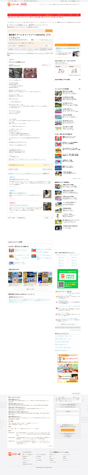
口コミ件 (49, 39)
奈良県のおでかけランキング (42, 300)
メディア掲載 (38, 460)
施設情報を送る (22, 45)
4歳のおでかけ (61, 260)
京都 (46, 17)
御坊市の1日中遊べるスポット (61, 344)
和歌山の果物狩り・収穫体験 (13, 419)
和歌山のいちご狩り (46, 417)
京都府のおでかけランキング (43, 299)
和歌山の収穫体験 (37, 405)
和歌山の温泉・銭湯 (12, 417)
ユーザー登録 (10, 428)
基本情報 (11, 49)
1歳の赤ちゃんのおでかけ (74, 254)
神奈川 (22, 17)
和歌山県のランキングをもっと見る (67, 324)
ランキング (39, 15)
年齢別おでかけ (48, 15)
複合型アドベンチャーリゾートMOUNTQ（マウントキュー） (27, 53)
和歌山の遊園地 (11, 400)
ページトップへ (76, 393)
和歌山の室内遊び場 (22, 413)
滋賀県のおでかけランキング (30, 299)
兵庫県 (70, 327)
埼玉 (27, 17)
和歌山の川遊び (21, 409)
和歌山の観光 (10, 401)
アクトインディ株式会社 (63, 452)
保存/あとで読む (63, 1)
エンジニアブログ (53, 462)
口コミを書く (12, 45)
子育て (70, 15)
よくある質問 (38, 456)
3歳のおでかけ (74, 257)
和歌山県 (78, 327)
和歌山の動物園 (18, 400)
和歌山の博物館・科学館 (37, 413)
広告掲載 (24, 458)
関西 (42, 17)
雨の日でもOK (62, 4)
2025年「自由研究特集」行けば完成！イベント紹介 (18, 424)
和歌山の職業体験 (44, 405)
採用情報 (51, 460)
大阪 (44, 17)
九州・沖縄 (59, 17)
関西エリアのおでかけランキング (16, 299)
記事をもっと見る (30, 289)
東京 (20, 17)
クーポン (24, 49)
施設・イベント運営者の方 (27, 454)
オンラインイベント (28, 15)
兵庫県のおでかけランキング (28, 300)
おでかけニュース (60, 15)
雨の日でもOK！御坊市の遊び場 (62, 341)
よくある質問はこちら (68, 434)
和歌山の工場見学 (11, 405)
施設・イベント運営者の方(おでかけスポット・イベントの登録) (26, 428)
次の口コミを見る (47, 169)
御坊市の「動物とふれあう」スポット (63, 338)
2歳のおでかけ (61, 257)
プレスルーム (38, 458)
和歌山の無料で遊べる (22, 408)
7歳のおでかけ (74, 262)
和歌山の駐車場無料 (31, 408)
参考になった (45, 65)
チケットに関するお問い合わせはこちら (67, 433)
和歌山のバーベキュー (26, 400)
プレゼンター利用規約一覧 (41, 454)
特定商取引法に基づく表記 (27, 464)
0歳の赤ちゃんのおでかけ (61, 254)
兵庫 (49, 17)
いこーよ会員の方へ (67, 436)
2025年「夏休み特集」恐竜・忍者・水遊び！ (16, 423)
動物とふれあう (69, 4)
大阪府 (66, 327)
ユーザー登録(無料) (71, 1)
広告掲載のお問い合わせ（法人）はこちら (68, 426)
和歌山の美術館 (46, 413)
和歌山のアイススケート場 (29, 417)
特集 (77, 15)
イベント (18, 15)
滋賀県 (59, 327)
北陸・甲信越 (37, 17)
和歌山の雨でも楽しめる (13, 413)
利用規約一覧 (25, 456)
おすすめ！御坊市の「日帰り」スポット (64, 336)
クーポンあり (49, 30)
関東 (18, 17)
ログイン (78, 1)
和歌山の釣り (33, 400)
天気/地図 (50, 49)
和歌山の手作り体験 (19, 405)
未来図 (64, 456)
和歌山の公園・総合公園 (13, 409)
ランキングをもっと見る (75, 330)
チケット (17, 49)
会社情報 (64, 458)
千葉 (25, 17)
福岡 (62, 17)
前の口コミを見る (13, 169)
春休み (58, 4)
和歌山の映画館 (29, 413)
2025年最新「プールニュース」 (32, 423)
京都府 (63, 327)
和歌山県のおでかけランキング (15, 302)
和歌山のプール (45, 400)
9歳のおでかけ (74, 265)
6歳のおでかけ (61, 262)
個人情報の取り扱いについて (67, 424)
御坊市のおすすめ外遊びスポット (62, 350)
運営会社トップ (52, 454)
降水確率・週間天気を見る (75, 75)
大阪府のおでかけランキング (15, 300)
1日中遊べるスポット (77, 4)
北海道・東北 (10, 17)
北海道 (14, 17)
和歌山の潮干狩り (38, 417)
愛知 (32, 17)
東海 (30, 17)
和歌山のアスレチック (40, 408)
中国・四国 (53, 17)
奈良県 (74, 327)
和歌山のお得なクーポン (13, 408)
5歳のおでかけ (74, 260)
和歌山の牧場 (39, 400)
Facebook (24, 462)
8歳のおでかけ (61, 265)
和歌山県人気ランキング (15, 43)
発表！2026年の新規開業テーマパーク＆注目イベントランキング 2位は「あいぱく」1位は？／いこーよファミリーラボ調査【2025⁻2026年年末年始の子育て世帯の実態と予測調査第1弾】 (33, 434)
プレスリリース (66, 460)
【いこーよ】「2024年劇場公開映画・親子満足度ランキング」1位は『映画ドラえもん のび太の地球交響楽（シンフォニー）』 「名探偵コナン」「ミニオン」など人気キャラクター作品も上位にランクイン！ (33, 442)
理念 (50, 456)
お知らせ (37, 49)
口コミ (30, 49)
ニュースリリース (26, 460)
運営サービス (52, 458)
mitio (11, 64)
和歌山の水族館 (11, 414)
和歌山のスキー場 (20, 417)
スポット (11, 15)
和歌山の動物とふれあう (28, 405)
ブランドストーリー (66, 454)
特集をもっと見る (77, 178)
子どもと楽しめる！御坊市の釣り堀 (63, 347)
